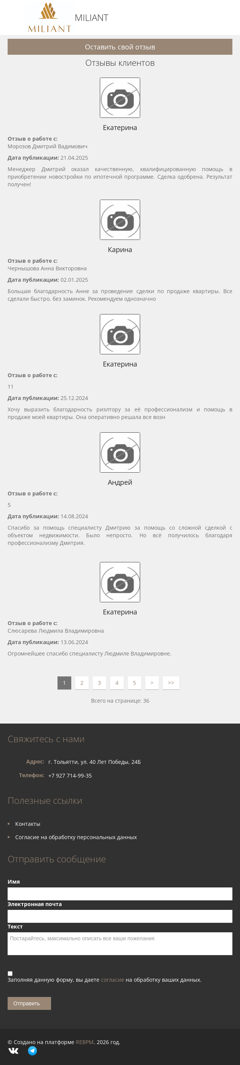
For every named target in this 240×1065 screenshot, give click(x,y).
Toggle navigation (14, 17)
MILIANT (92, 17)
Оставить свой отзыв (120, 46)
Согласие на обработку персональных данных (76, 837)
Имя (14, 881)
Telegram (32, 1050)
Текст (15, 926)
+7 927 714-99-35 (70, 775)
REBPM (85, 1042)
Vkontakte (13, 1050)
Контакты (27, 823)
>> (171, 682)
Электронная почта (35, 904)
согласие (113, 979)
